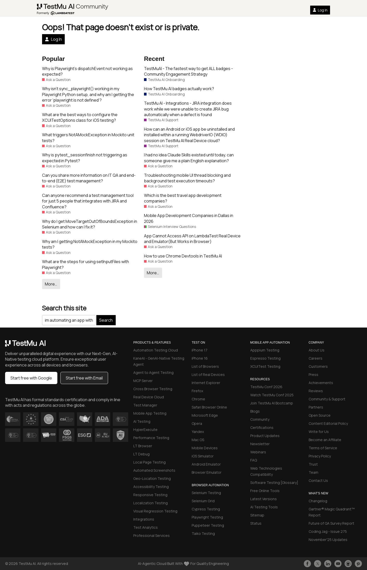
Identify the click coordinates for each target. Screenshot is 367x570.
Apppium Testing (264, 350)
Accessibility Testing (151, 486)
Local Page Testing (149, 462)
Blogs (255, 411)
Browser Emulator (206, 472)
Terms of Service (323, 447)
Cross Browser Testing (152, 388)
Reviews (316, 390)
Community (259, 419)
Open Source (320, 415)
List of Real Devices (208, 374)
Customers (318, 366)
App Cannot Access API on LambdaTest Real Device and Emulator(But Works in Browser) (192, 238)
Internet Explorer (206, 382)
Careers (315, 358)
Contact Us (318, 480)
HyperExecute (145, 429)
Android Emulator (206, 464)
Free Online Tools (265, 490)
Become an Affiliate (325, 439)
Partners (316, 407)
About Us (316, 350)
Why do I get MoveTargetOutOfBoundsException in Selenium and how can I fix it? (89, 224)
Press (313, 374)
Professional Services (151, 535)
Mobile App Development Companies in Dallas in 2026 (188, 218)
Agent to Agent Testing (153, 372)
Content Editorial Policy (328, 423)
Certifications (261, 427)
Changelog (318, 500)
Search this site (64, 308)
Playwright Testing (207, 517)
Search (106, 320)
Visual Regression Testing (155, 511)
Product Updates (265, 435)
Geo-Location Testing (152, 478)
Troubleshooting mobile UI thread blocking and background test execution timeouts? (187, 178)
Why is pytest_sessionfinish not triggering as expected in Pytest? (84, 157)
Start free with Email (84, 378)
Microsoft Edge (205, 415)
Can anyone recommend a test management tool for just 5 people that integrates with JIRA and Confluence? (88, 201)
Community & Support (327, 399)
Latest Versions (263, 498)
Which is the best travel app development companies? (182, 198)
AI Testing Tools (264, 507)
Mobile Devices (205, 447)
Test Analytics (145, 527)
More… (51, 284)
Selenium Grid (203, 500)
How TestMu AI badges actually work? (179, 88)
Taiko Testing (203, 533)
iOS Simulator (203, 456)
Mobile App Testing (149, 413)
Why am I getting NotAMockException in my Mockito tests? (89, 244)
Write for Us (319, 431)
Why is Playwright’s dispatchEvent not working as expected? (87, 71)
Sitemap (257, 515)
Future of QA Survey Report (331, 523)
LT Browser (142, 445)
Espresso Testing (265, 358)
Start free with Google (31, 378)
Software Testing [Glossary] (274, 482)
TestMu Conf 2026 (266, 386)
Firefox (197, 390)
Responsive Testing (150, 494)
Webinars (258, 452)
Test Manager (145, 405)
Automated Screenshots (154, 470)
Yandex (198, 431)
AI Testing (141, 421)
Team (313, 472)
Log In (320, 10)
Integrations (143, 519)
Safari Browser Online (209, 407)
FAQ (253, 460)
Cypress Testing (206, 509)
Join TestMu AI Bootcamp (271, 403)
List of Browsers (205, 366)
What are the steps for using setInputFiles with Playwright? (85, 264)
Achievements (321, 382)
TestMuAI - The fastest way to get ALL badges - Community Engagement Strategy (188, 71)
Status (255, 523)
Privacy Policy (320, 456)
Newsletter (260, 443)
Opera (197, 423)
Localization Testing (150, 502)
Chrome (198, 399)
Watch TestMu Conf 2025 (272, 394)
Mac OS (198, 439)
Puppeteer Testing (208, 525)
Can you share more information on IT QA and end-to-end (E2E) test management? (89, 178)
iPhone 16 (200, 358)
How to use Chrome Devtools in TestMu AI (183, 256)
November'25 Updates (328, 539)
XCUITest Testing (265, 366)
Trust (313, 464)
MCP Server (143, 380)
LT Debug (141, 454)
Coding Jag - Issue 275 (328, 531)
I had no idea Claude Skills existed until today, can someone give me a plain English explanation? (189, 157)
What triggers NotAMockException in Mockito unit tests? (88, 137)
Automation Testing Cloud (155, 350)
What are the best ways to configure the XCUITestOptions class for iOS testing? (79, 117)
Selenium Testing (206, 492)
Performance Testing (151, 437)
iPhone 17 (199, 350)
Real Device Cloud (148, 397)
